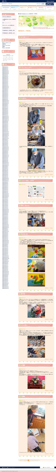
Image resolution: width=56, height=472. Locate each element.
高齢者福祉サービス (32, 9)
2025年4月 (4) (5, 81)
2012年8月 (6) (5, 276)
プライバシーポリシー (11, 467)
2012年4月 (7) (5, 281)
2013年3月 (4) (5, 267)
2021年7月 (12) (6, 138)
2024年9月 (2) (5, 88)
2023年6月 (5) (5, 108)
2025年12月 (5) (6, 70)
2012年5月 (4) (5, 280)
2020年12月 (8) (6, 147)
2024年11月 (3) (6, 87)
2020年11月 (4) (6, 148)
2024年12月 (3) (6, 86)
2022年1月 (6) (5, 130)
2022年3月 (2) (5, 127)
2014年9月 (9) (5, 244)
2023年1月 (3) (5, 114)
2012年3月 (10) (6, 283)
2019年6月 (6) (5, 170)
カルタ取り (24, 325)
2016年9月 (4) (5, 213)
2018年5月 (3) (5, 187)
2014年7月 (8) (5, 246)
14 (35, 460)
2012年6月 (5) (5, 279)
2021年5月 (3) (5, 140)
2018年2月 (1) (5, 191)
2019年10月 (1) (6, 165)
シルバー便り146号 (6, 47)
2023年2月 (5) (5, 113)
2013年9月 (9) (5, 259)
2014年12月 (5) (6, 240)
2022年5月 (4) (5, 125)
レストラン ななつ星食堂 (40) (9, 25)
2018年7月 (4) (5, 184)
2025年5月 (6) (5, 79)
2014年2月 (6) (5, 253)
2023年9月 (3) (5, 104)
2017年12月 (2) (6, 193)
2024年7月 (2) (5, 91)
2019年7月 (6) (5, 169)
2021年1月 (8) (5, 145)
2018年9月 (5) (5, 182)
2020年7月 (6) (5, 153)
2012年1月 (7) (5, 285)
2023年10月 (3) (6, 103)
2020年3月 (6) (5, 158)
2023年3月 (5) (5, 112)
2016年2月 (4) (5, 222)
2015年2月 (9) (5, 237)
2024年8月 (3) (5, 90)
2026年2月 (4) (5, 68)
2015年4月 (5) (5, 235)
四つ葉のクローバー (25, 13)
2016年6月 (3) (5, 217)
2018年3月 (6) (5, 189)
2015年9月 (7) (5, 228)
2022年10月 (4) (6, 118)
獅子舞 (23, 294)
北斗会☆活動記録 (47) (7, 16)
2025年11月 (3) (6, 72)
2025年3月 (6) (5, 82)
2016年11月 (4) (6, 210)
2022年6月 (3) (5, 123)
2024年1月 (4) (5, 99)
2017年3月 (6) (5, 205)
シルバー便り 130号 (27, 180)
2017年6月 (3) (5, 201)
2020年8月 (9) (5, 152)
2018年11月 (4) (6, 179)
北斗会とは (5, 467)
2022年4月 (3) (5, 126)
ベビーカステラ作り (6, 45)
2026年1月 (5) (5, 69)
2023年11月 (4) (6, 101)
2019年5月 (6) (5, 171)
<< (19, 460)
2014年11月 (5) (6, 241)
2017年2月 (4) (5, 206)
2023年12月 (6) (6, 100)
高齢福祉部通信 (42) (7, 27)
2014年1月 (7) (5, 254)
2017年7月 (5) (5, 200)
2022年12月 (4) (6, 116)
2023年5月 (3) (5, 109)
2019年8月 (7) (5, 167)
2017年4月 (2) (5, 204)
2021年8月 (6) (5, 136)
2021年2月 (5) (5, 144)
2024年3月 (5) (5, 96)
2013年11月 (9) (6, 257)
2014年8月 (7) (5, 245)
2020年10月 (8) (6, 149)
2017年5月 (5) (5, 202)
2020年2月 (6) (5, 160)
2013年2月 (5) (5, 268)
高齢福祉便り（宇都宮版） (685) (9, 30)
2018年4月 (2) (5, 188)
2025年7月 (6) (5, 77)
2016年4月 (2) (5, 219)
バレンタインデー (26, 67)
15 (37, 460)
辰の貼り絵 (24, 234)
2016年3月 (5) (5, 220)
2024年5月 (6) (5, 94)
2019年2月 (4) (5, 175)
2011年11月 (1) (6, 288)
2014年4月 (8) (5, 250)
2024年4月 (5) (5, 95)
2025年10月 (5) (6, 73)
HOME (49, 1)
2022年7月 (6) (5, 122)
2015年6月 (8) (5, 232)
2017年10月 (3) (6, 196)
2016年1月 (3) (5, 223)
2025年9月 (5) (5, 74)
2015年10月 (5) (6, 227)
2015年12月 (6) (6, 224)
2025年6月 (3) (5, 78)
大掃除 (23, 396)
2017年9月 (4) (5, 197)
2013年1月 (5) (5, 270)
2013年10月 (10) (6, 258)
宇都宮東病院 (6, 9)
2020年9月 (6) (5, 151)
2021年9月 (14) (6, 135)
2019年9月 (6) (5, 166)
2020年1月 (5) (5, 161)
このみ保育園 (41, 9)
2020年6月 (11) (6, 154)
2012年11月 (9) (6, 272)
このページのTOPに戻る (47, 467)
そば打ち (23, 98)
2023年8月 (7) (5, 105)
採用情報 (52, 1)
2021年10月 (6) (6, 134)
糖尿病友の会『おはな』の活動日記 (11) (10, 20)
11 (30, 460)
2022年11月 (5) (6, 117)
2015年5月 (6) (5, 233)
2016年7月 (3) (5, 215)
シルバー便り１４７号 (7, 42)
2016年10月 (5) (6, 211)
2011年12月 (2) (6, 286)
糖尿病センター (15, 9)
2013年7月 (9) (5, 262)
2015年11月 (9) (6, 226)
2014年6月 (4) (5, 248)
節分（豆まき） (25, 205)
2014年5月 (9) (5, 249)
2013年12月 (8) (6, 255)
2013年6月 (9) (5, 263)
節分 (4, 46)
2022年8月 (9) (5, 121)
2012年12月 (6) (6, 271)
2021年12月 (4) (6, 131)
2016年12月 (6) (6, 209)
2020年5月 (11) (6, 156)
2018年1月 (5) (5, 192)
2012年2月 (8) (5, 284)
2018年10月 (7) (6, 180)
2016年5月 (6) (5, 218)
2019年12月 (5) (6, 162)
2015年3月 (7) (5, 236)
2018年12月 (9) (6, 178)
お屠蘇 (23, 365)
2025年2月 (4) (5, 83)
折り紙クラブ (25, 37)
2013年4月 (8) (5, 266)
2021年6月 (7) (5, 139)
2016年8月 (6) (5, 214)
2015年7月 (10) (6, 231)
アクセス (50, 9)
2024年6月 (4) (5, 92)
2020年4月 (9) (5, 157)
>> (39, 460)
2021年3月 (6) (5, 143)
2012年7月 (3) (5, 277)
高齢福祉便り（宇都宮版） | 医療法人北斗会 (5, 1)
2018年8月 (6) (5, 183)
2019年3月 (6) (5, 174)
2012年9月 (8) (5, 275)
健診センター (23, 9)
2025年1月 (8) (5, 85)
